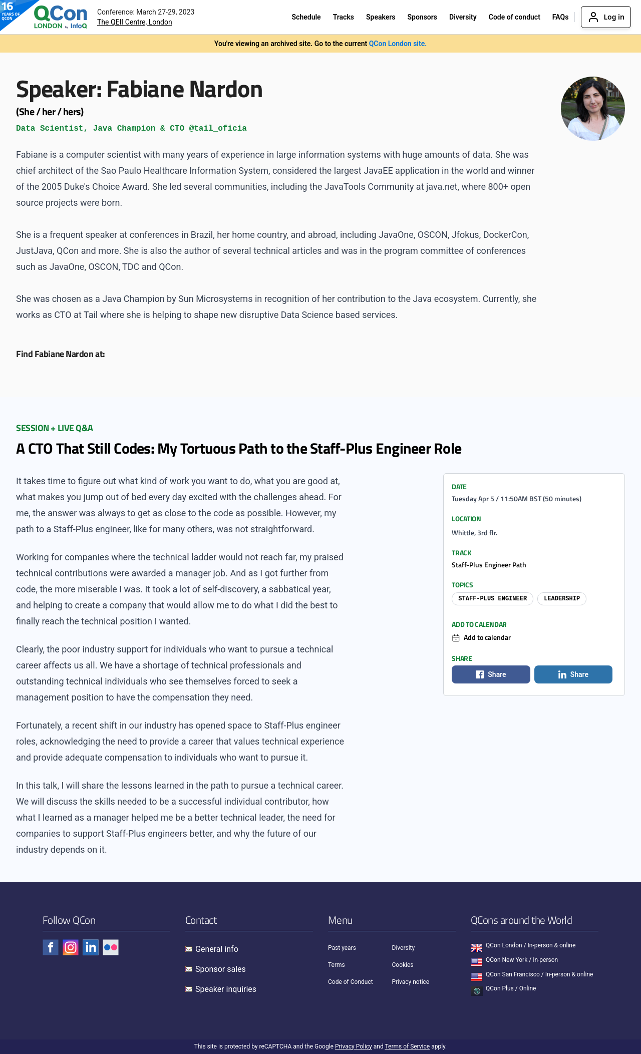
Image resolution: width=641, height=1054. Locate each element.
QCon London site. (398, 44)
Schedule (306, 17)
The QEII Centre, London (134, 22)
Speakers (381, 17)
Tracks (343, 17)
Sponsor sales (220, 969)
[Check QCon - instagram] (71, 947)
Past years (342, 947)
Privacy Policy (353, 1046)
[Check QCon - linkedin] (91, 947)
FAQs (560, 17)
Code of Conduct (350, 981)
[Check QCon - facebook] (51, 947)
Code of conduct (514, 17)
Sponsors (422, 17)
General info (216, 949)
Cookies (403, 964)
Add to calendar (487, 637)
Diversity (463, 17)
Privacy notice (411, 981)
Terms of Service (407, 1046)
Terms (336, 964)
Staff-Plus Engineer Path (489, 564)
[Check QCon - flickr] (111, 947)
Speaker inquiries (225, 989)
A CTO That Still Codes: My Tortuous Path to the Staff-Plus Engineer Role (238, 448)
